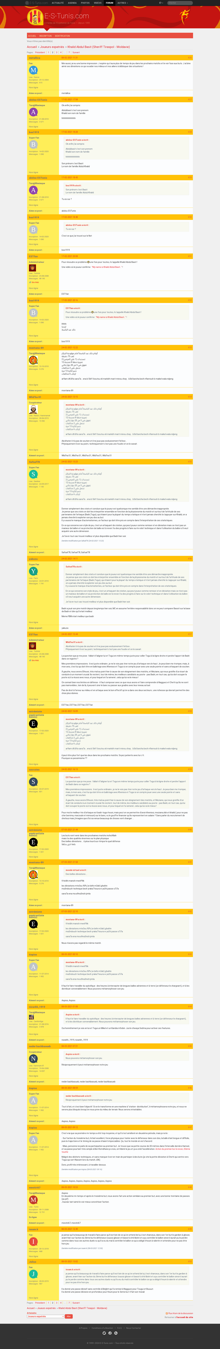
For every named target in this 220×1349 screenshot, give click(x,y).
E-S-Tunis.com (39, 3)
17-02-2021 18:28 (69, 132)
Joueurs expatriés (52, 47)
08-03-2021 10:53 (69, 1187)
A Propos (83, 1328)
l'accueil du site (184, 1317)
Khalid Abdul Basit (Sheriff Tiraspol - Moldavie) (98, 47)
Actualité (58, 3)
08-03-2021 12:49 (69, 1229)
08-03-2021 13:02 (69, 1261)
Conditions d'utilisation (102, 1328)
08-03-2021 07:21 (69, 1046)
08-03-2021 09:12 (69, 1127)
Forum (109, 3)
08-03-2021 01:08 (69, 1006)
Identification (62, 36)
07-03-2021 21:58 (69, 862)
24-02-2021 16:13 (69, 769)
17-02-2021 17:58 (69, 99)
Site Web (35, 282)
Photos (85, 3)
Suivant (76, 52)
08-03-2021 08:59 (69, 1088)
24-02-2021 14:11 (69, 558)
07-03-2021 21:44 (69, 829)
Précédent (40, 52)
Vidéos (98, 3)
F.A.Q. (119, 1328)
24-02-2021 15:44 (69, 634)
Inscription (45, 36)
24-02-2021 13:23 (69, 461)
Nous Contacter (133, 1328)
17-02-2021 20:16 (69, 300)
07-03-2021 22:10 (69, 911)
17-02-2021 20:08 (69, 256)
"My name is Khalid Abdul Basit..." (107, 267)
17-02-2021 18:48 (69, 217)
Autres (123, 3)
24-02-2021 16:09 (69, 711)
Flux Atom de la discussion (180, 1313)
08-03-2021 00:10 (69, 954)
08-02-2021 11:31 (69, 58)
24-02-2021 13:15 (69, 397)
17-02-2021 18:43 (69, 177)
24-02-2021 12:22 (69, 347)
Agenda (72, 3)
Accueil (32, 36)
